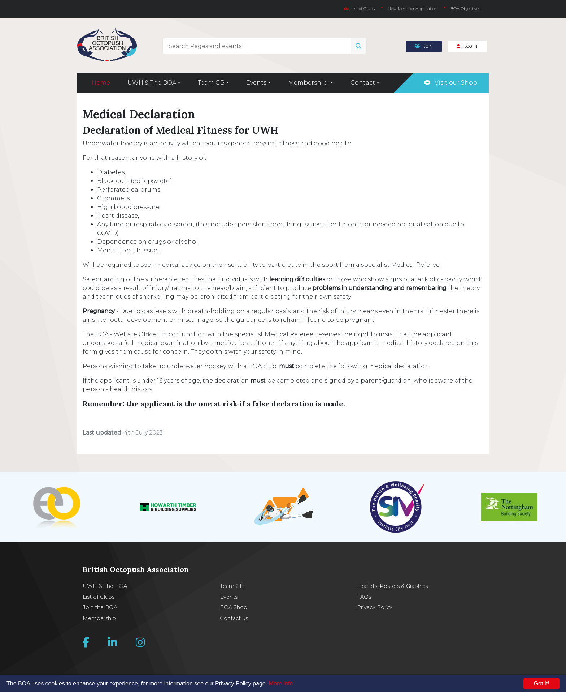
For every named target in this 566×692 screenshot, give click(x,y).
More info (281, 683)
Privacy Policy (374, 607)
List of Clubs (359, 8)
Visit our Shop (451, 82)
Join (423, 46)
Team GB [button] (211, 82)
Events (229, 597)
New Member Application (412, 8)
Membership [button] (308, 82)
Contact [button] (363, 82)
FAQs (364, 597)
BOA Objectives (465, 8)
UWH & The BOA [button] (151, 82)
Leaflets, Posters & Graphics (392, 586)
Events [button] (256, 82)
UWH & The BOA (105, 586)
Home (101, 82)
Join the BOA (100, 607)
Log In (467, 46)
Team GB (232, 586)
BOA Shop (233, 607)
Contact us (234, 618)
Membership (99, 618)
